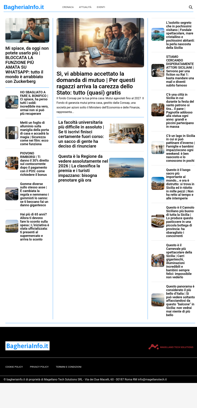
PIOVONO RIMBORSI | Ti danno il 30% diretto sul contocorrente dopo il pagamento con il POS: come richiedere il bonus (34, 164)
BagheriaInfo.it (24, 7)
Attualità (85, 7)
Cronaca (68, 7)
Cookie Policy (14, 366)
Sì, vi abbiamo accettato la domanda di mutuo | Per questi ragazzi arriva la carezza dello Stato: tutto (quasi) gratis (96, 83)
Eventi (101, 7)
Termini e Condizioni (69, 366)
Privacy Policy (39, 366)
